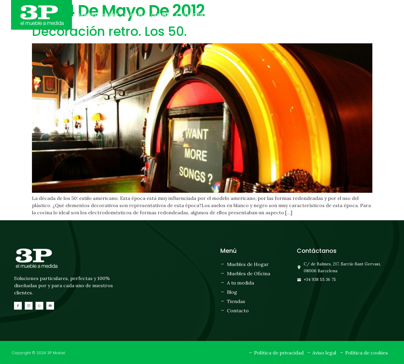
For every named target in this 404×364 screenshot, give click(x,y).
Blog (216, 15)
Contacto (265, 15)
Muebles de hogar (96, 15)
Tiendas (237, 15)
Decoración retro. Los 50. (109, 31)
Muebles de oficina (146, 15)
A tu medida (189, 15)
